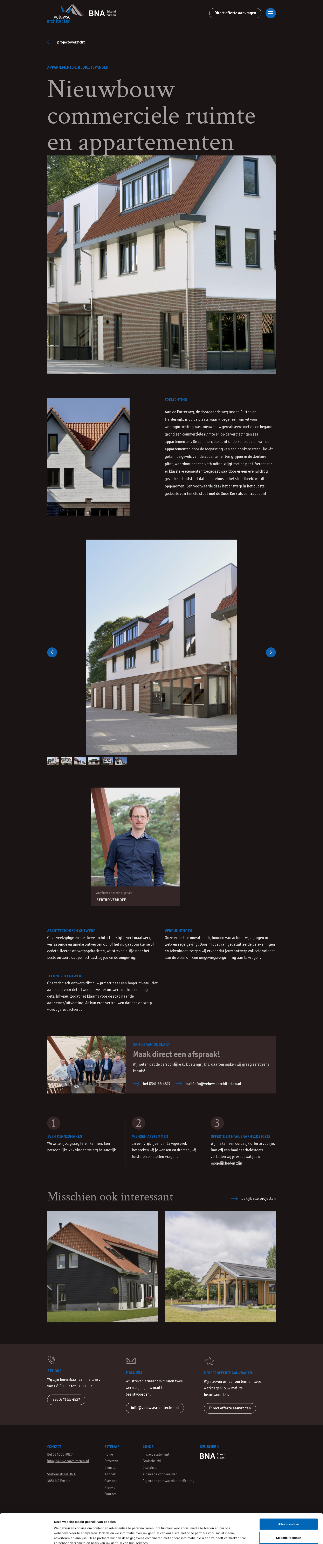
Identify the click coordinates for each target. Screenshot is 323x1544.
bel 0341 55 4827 (152, 1084)
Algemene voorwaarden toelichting (168, 1481)
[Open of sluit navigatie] (271, 13)
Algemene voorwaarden (160, 1474)
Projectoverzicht (66, 42)
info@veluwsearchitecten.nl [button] (155, 1408)
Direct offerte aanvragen (235, 13)
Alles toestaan (288, 1493)
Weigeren (288, 1520)
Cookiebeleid (152, 1461)
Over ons (110, 1481)
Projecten (111, 1461)
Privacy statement (156, 1454)
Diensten (110, 1468)
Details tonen (222, 1536)
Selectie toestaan (288, 1507)
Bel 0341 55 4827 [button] (66, 1400)
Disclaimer (150, 1468)
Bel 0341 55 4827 (60, 1454)
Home (108, 1454)
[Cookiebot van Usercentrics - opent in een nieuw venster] (27, 1536)
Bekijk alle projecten (253, 1200)
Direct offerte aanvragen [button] (230, 1408)
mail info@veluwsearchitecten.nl (208, 1084)
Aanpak (110, 1474)
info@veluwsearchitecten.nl (68, 1461)
